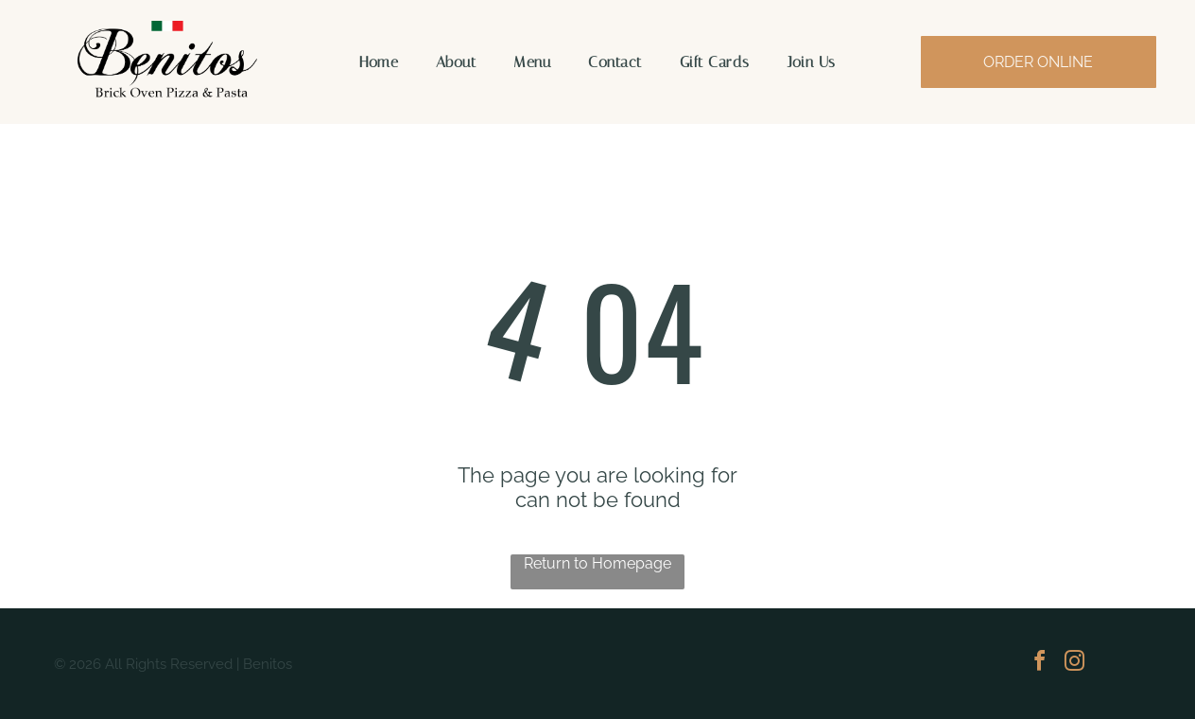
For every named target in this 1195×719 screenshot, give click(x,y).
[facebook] (1040, 663)
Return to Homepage (597, 563)
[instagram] (1075, 663)
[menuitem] (378, 62)
